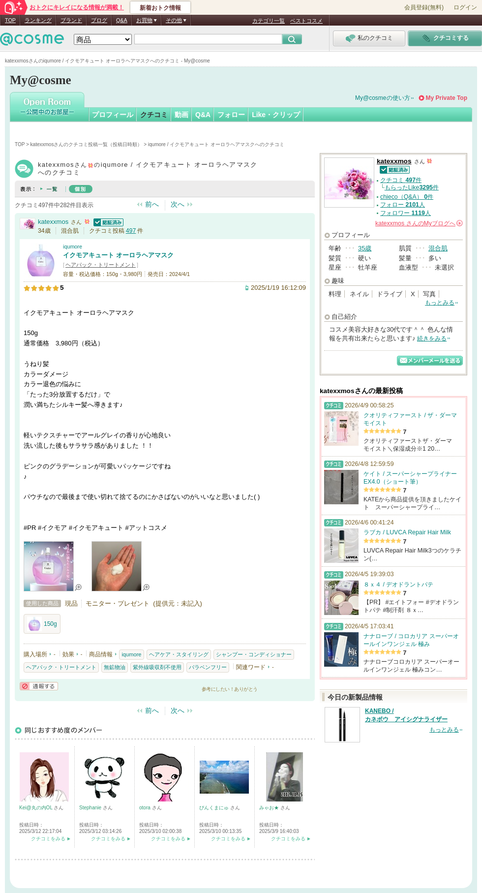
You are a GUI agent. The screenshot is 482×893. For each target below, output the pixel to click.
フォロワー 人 (405, 213)
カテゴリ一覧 (268, 21)
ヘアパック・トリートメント (100, 265)
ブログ (99, 20)
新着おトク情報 (160, 7)
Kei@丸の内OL (36, 807)
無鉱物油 (114, 667)
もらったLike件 (412, 187)
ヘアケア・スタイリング (179, 654)
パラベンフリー (208, 667)
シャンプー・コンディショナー (254, 654)
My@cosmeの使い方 (382, 97)
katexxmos (53, 221)
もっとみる (439, 302)
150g (42, 623)
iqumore (72, 246)
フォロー (231, 115)
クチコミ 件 (401, 180)
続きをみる (432, 338)
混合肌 (438, 248)
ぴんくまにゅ (214, 807)
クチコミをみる (48, 838)
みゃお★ (269, 807)
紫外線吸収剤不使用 (157, 667)
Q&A (121, 20)
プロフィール (112, 115)
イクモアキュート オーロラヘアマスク (118, 255)
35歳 (364, 248)
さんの (419, 223)
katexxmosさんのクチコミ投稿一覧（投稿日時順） (86, 144)
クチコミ (154, 115)
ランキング (38, 20)
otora (145, 807)
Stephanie (91, 807)
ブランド (71, 20)
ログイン (465, 7)
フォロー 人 (402, 204)
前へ (152, 204)
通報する (39, 686)
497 (131, 230)
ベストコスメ (306, 21)
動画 (181, 115)
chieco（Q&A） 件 (406, 196)
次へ (177, 204)
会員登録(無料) (424, 7)
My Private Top (446, 97)
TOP (10, 20)
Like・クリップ (276, 115)
